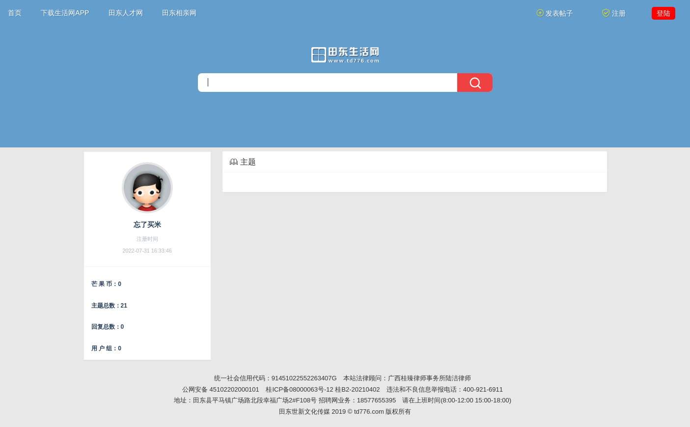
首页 (15, 13)
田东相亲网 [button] (179, 13)
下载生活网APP (65, 13)
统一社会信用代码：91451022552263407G (275, 378)
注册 (614, 13)
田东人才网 (126, 13)
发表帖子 (555, 13)
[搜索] (345, 82)
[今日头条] (345, 54)
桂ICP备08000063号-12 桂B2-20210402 (323, 389)
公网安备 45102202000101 (220, 389)
